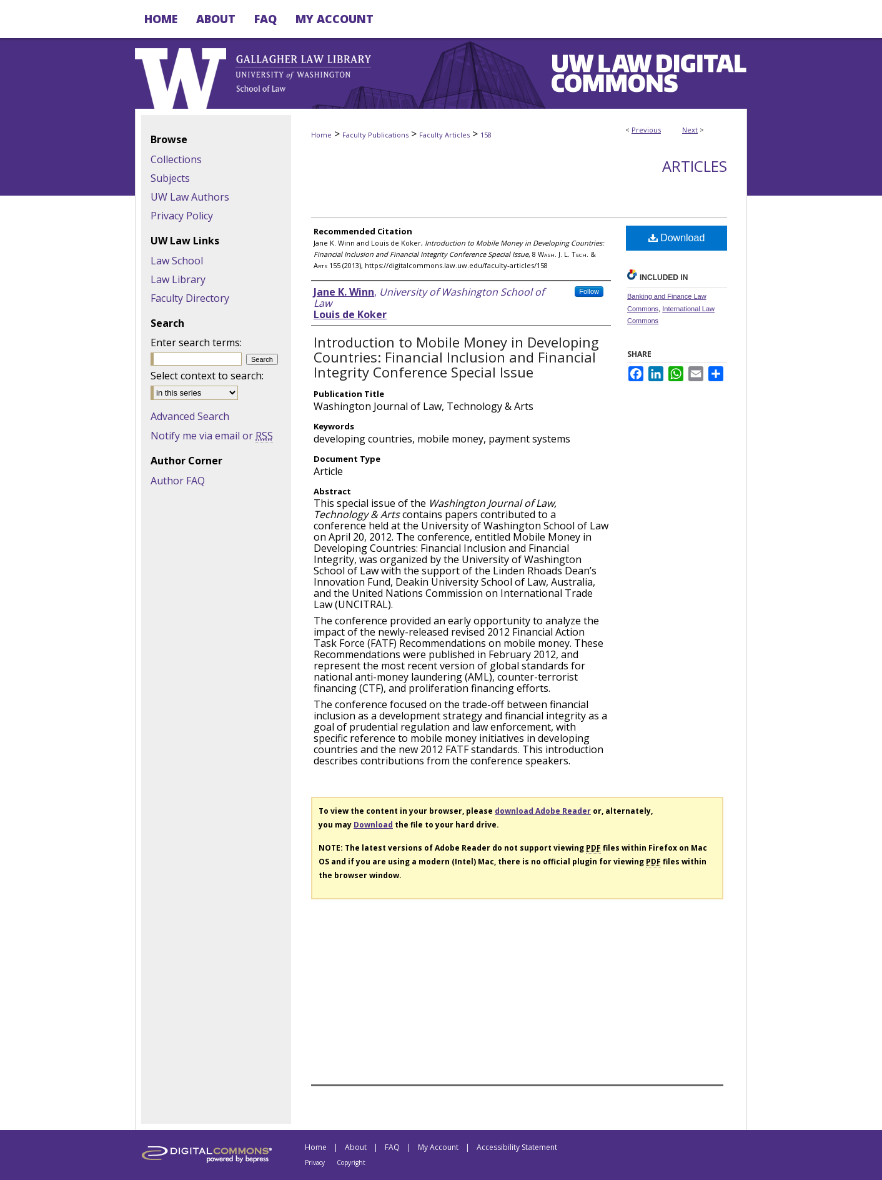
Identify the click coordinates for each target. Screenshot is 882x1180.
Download (676, 237)
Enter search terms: (196, 342)
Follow (589, 291)
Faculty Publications (375, 134)
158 (486, 134)
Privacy (315, 1162)
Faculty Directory (190, 298)
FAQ (392, 1147)
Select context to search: (207, 375)
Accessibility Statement (517, 1147)
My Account (438, 1147)
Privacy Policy (182, 215)
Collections (176, 159)
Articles (694, 166)
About (356, 1147)
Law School (177, 261)
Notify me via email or (212, 435)
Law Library (178, 279)
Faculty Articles (444, 134)
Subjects (170, 178)
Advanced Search (190, 416)
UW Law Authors (190, 197)
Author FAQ (178, 481)
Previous (646, 129)
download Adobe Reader (543, 811)
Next (690, 129)
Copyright (351, 1162)
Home (321, 134)
